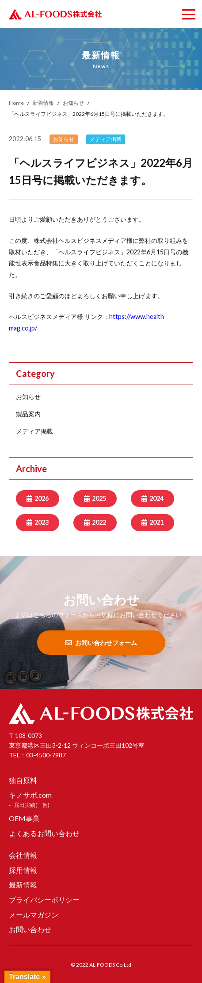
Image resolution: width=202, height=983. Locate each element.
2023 (41, 522)
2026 (41, 498)
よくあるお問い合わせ (44, 833)
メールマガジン (33, 914)
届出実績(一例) (32, 805)
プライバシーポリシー (44, 899)
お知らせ (28, 396)
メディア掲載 (34, 431)
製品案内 (28, 414)
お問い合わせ (30, 929)
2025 (99, 498)
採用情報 (23, 870)
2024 (156, 498)
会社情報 (23, 855)
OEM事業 (24, 818)
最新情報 (23, 884)
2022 (99, 522)
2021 (156, 522)
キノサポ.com (30, 795)
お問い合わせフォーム (101, 642)
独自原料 (23, 780)
